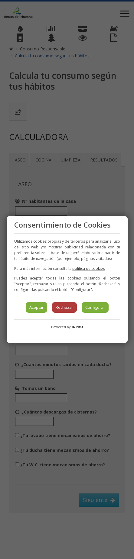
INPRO (77, 326)
